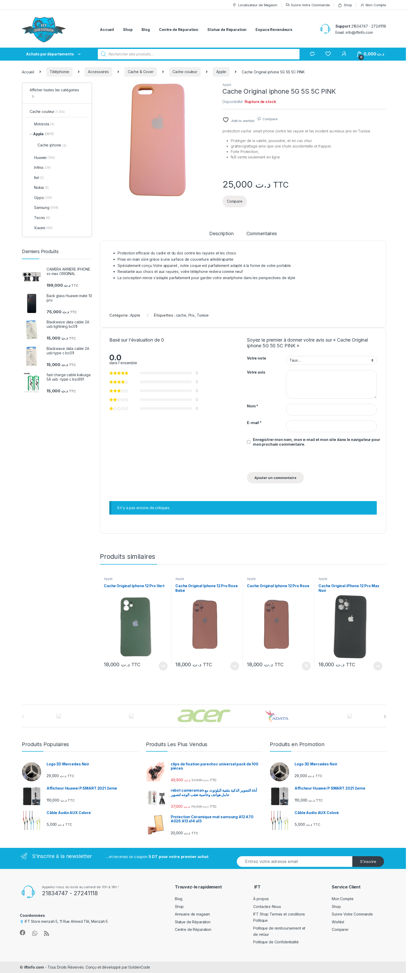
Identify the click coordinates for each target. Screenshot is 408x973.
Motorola (42, 124)
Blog (146, 29)
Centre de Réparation (178, 29)
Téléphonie (59, 71)
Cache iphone (51, 145)
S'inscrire (368, 861)
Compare (270, 119)
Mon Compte (373, 5)
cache (181, 315)
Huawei (42, 158)
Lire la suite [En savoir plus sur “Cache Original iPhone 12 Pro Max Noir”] (377, 666)
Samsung (44, 207)
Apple (221, 71)
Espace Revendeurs (274, 29)
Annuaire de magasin (192, 914)
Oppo (41, 198)
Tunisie (203, 315)
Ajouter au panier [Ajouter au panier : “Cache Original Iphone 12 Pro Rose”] (306, 666)
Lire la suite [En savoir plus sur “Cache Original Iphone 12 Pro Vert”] (163, 666)
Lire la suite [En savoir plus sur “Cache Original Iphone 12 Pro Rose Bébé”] (234, 666)
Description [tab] (221, 233)
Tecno (40, 218)
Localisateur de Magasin (254, 5)
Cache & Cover (141, 71)
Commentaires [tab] (261, 233)
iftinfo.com (34, 967)
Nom (252, 406)
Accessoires (98, 71)
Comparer (340, 929)
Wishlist (338, 922)
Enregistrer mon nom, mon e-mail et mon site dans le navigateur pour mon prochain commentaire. (316, 441)
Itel (37, 178)
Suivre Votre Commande (307, 5)
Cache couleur (185, 71)
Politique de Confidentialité (275, 942)
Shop (345, 5)
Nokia (39, 187)
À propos (261, 899)
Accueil (107, 29)
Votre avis (256, 372)
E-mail (254, 422)
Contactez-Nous (267, 906)
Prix (191, 315)
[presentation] (282, 461)
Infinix (40, 167)
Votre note (256, 358)
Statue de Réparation (226, 29)
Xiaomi (41, 228)
